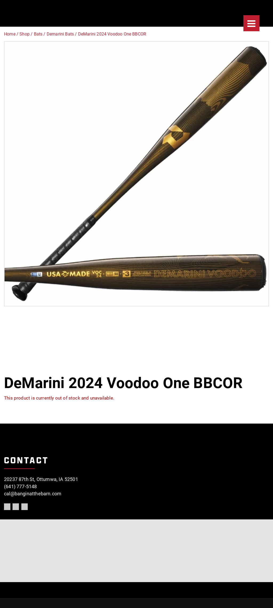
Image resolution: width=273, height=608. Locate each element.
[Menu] (251, 23)
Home (9, 34)
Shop (24, 34)
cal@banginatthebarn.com (32, 493)
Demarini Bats (60, 34)
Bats (38, 34)
